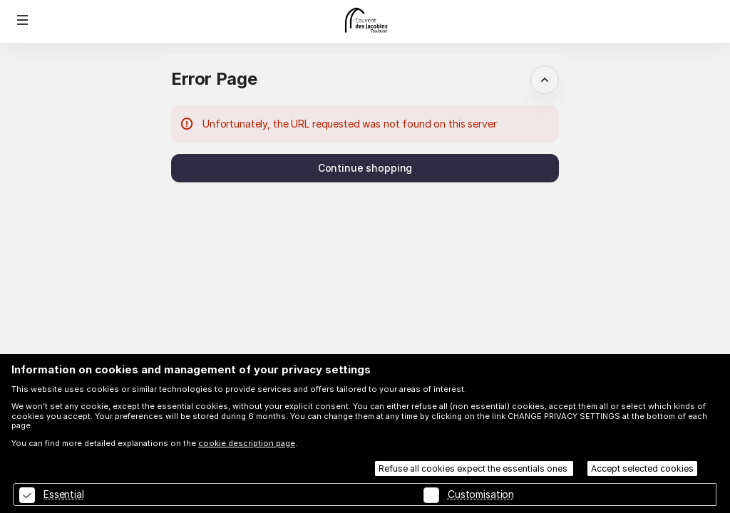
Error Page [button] (214, 78)
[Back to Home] (365, 21)
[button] (23, 20)
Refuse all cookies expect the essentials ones (474, 468)
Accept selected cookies (642, 468)
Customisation (481, 494)
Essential (63, 494)
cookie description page (246, 443)
